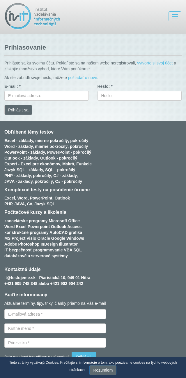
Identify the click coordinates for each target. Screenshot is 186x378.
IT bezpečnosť (18, 250)
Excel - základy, (19, 140)
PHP (8, 204)
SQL (77, 250)
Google (58, 238)
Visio (31, 238)
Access (74, 226)
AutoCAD (58, 232)
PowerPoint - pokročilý (69, 152)
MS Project (14, 238)
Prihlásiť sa (18, 110)
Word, (23, 198)
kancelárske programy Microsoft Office (42, 220)
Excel (21, 226)
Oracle (43, 238)
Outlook (62, 198)
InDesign (49, 244)
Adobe (10, 244)
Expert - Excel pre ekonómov (32, 164)
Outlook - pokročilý (58, 158)
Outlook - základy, (21, 158)
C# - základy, (65, 175)
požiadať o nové (82, 77)
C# (29, 204)
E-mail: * (12, 86)
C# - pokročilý (68, 181)
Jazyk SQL (45, 204)
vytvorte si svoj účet (155, 63)
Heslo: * (105, 86)
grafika (75, 232)
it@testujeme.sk (20, 277)
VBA (68, 250)
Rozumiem (103, 370)
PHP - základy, (18, 175)
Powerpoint (39, 226)
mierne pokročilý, (52, 140)
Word (9, 226)
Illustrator (68, 244)
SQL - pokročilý (60, 169)
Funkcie (84, 164)
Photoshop (28, 244)
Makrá (68, 164)
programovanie (48, 250)
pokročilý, (42, 175)
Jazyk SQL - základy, (24, 169)
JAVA (20, 204)
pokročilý (79, 140)
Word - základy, (19, 146)
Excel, (10, 198)
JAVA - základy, (19, 181)
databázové (15, 255)
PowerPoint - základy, (25, 152)
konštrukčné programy (26, 232)
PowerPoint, (42, 198)
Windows (75, 238)
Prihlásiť (83, 357)
